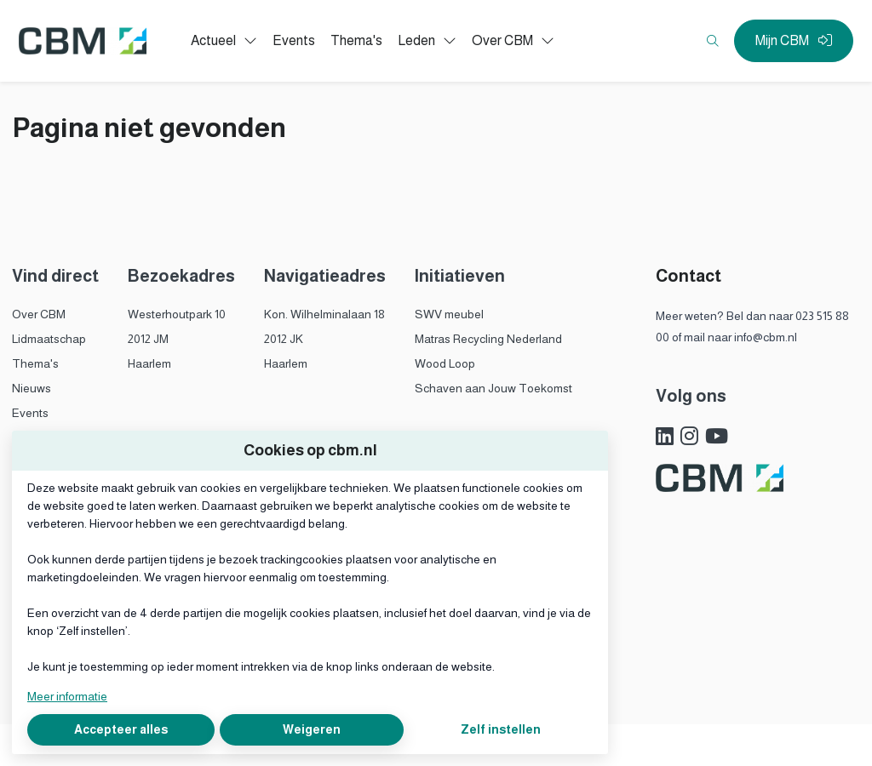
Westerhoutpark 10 (177, 314)
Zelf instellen (501, 729)
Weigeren (312, 729)
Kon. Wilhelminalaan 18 (324, 314)
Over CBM (39, 314)
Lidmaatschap (49, 339)
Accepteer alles (121, 729)
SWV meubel (449, 314)
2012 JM (148, 339)
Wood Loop (445, 363)
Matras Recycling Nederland (488, 339)
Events (30, 413)
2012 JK (283, 339)
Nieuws (31, 388)
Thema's (35, 363)
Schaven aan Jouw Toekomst (493, 388)
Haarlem (149, 363)
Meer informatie (67, 696)
